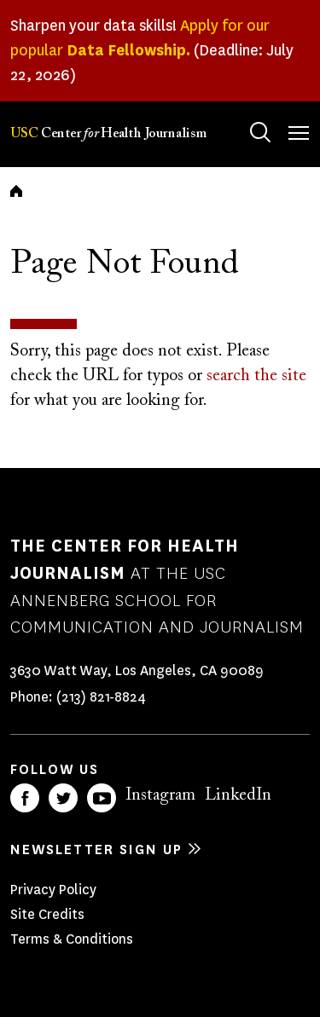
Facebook (24, 797)
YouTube (101, 797)
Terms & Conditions (71, 939)
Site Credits (47, 914)
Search (243, 115)
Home (16, 191)
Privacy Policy (53, 890)
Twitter (63, 797)
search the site (256, 375)
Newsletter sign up (96, 849)
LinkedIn (238, 795)
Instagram (160, 795)
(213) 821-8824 (101, 697)
